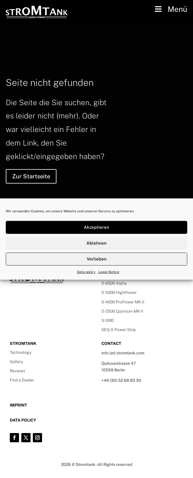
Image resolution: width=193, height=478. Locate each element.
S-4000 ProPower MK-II (122, 302)
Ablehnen (96, 243)
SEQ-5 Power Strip (118, 329)
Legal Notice (108, 272)
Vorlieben (97, 258)
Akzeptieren (96, 227)
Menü (170, 9)
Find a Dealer (22, 380)
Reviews (17, 371)
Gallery (16, 361)
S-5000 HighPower (119, 292)
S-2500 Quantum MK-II (122, 311)
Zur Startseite (31, 176)
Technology (20, 352)
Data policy (86, 272)
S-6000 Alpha (114, 283)
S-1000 (107, 320)
